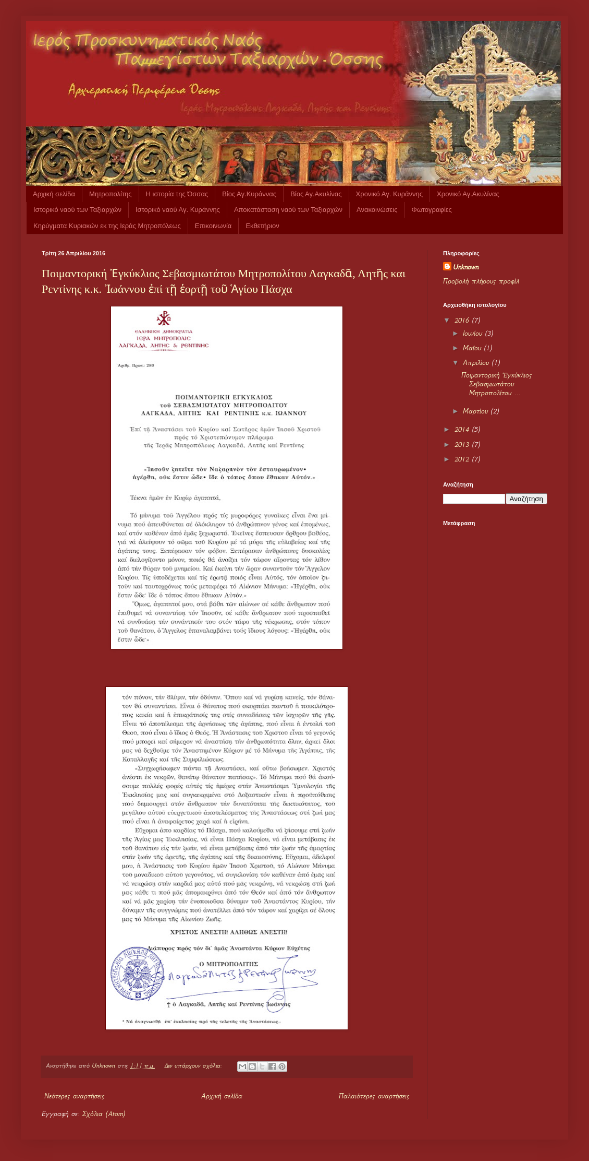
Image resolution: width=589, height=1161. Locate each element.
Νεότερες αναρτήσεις (74, 1096)
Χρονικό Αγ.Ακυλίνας (468, 194)
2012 (463, 459)
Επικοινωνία (213, 226)
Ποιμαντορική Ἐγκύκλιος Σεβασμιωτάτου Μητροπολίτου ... (496, 384)
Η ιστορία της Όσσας (177, 194)
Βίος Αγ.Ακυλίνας (315, 194)
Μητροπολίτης (110, 194)
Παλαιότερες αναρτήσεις (374, 1096)
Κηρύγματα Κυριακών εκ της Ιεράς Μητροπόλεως (107, 226)
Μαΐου (473, 348)
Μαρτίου (477, 411)
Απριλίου (477, 362)
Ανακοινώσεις (377, 210)
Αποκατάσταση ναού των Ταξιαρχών (288, 210)
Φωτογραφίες (432, 210)
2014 (463, 429)
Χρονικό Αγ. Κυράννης (389, 194)
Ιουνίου (474, 333)
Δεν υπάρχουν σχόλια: (194, 1065)
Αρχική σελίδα (54, 194)
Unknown (465, 267)
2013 (463, 444)
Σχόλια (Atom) (103, 1114)
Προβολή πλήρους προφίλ (481, 281)
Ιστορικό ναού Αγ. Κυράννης (178, 210)
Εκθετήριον (262, 226)
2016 (463, 320)
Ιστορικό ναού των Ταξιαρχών (77, 210)
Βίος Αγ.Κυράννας (249, 194)
